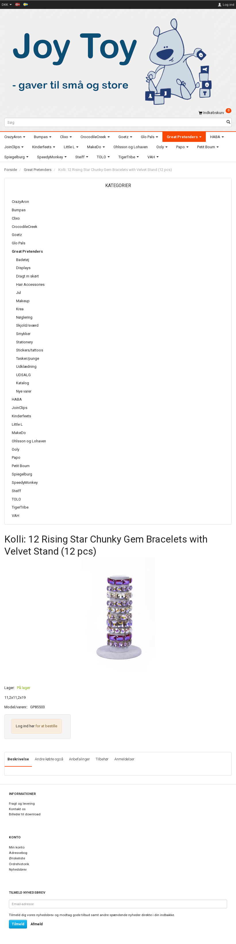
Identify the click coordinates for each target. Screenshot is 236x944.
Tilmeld (18, 924)
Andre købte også (49, 759)
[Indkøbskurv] (215, 113)
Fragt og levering (22, 804)
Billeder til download (25, 814)
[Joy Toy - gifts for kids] (109, 61)
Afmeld (36, 924)
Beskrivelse (18, 759)
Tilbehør (102, 759)
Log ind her (25, 726)
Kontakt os (17, 809)
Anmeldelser (124, 759)
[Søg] (228, 122)
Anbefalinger (79, 759)
